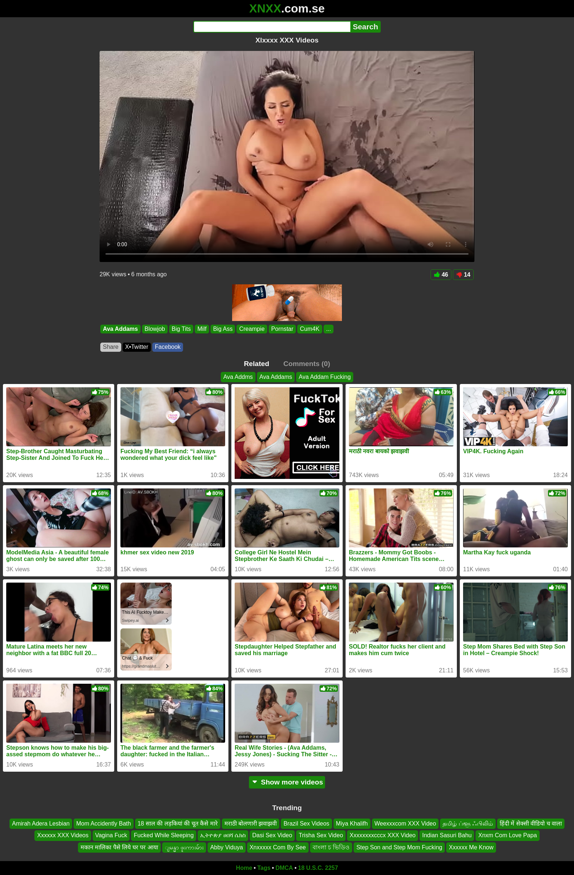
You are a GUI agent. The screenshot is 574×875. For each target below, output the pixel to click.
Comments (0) (306, 364)
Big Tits (181, 329)
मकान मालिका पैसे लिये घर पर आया (119, 847)
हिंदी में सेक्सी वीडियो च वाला (531, 823)
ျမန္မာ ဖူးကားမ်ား (184, 847)
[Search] (271, 27)
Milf (201, 329)
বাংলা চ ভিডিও (331, 847)
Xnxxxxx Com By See (278, 847)
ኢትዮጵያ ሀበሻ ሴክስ (223, 835)
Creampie (251, 329)
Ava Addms (238, 377)
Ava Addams (120, 329)
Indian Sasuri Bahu (446, 835)
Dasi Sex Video (272, 835)
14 (463, 275)
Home (244, 868)
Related (256, 364)
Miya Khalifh (352, 823)
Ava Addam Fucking (325, 377)
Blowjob (155, 329)
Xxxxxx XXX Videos (62, 835)
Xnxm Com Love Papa (507, 835)
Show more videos (287, 782)
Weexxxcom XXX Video (405, 823)
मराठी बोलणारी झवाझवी (250, 823)
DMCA (284, 868)
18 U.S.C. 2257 (318, 868)
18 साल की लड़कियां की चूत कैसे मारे (178, 823)
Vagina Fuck (111, 835)
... (328, 329)
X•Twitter (136, 347)
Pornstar (282, 329)
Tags (264, 868)
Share (111, 347)
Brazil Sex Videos (306, 823)
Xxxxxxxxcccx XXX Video (382, 835)
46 (441, 275)
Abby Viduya (226, 847)
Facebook (167, 347)
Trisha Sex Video (321, 835)
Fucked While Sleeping (164, 835)
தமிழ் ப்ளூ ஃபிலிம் (468, 823)
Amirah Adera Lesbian (41, 823)
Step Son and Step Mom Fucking (399, 847)
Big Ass (222, 329)
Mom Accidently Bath (103, 823)
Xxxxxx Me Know (471, 847)
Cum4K (309, 329)
